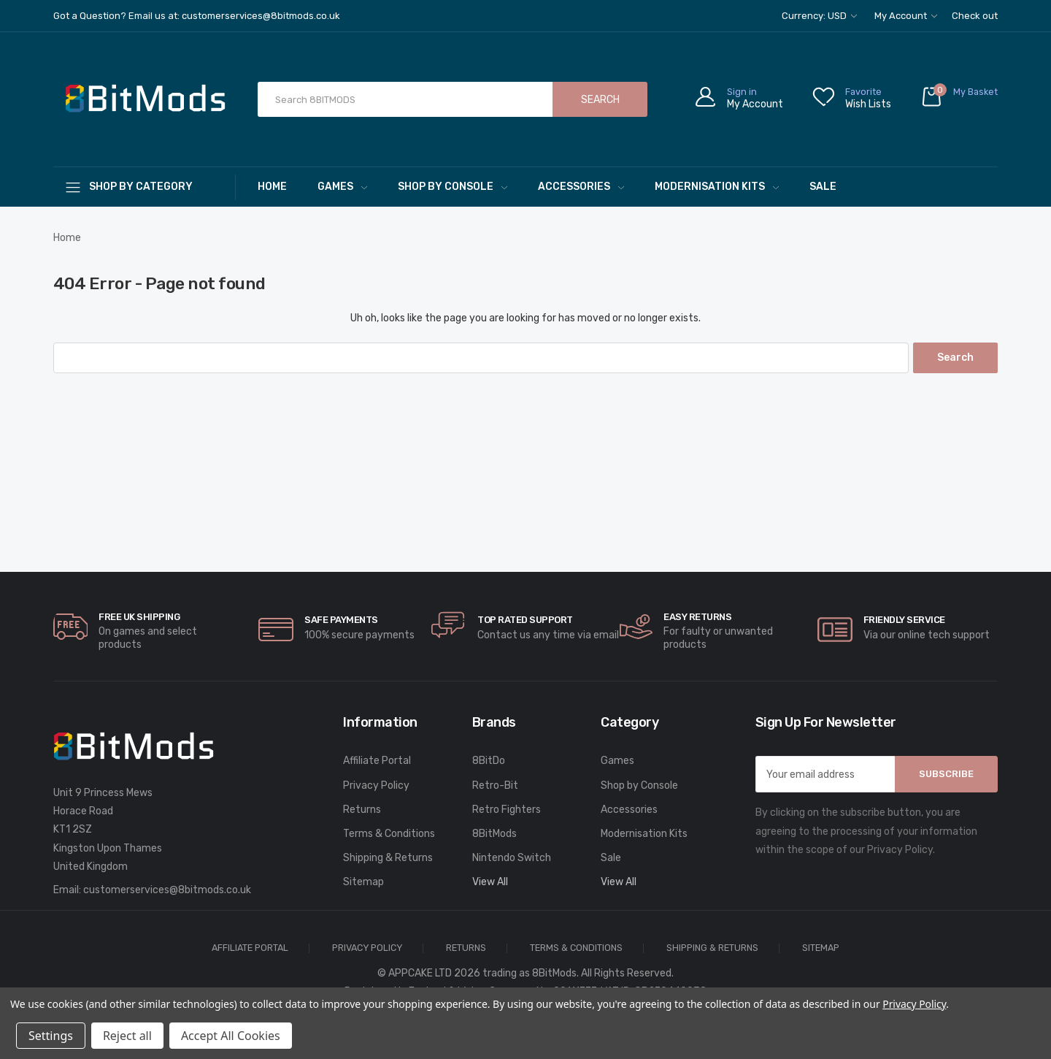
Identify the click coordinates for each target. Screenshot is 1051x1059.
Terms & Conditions (389, 833)
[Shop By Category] (144, 186)
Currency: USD (819, 15)
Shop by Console (452, 186)
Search (600, 99)
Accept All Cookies (230, 1036)
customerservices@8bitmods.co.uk (167, 890)
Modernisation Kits (717, 186)
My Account (905, 15)
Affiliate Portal (377, 760)
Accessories (581, 186)
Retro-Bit (495, 785)
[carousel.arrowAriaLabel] (70, 626)
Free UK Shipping (139, 616)
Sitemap (363, 882)
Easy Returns (697, 616)
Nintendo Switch (511, 858)
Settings (50, 1036)
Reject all (127, 1036)
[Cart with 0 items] (959, 99)
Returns (362, 809)
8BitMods (494, 833)
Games (342, 186)
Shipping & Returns (388, 858)
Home (272, 186)
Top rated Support (525, 619)
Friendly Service (904, 619)
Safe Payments (341, 619)
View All (490, 882)
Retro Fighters (506, 809)
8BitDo (488, 760)
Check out (975, 15)
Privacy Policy (376, 785)
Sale (822, 186)
